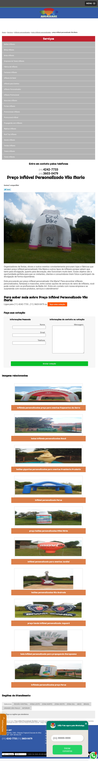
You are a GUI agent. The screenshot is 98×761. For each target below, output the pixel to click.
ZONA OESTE (60, 704)
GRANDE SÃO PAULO (12, 708)
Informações (3, 724)
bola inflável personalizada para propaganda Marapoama (48, 654)
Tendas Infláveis (10, 146)
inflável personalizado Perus (48, 500)
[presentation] (26, 352)
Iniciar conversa (67, 749)
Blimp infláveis (9, 50)
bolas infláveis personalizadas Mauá (48, 438)
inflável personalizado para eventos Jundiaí (48, 562)
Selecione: (8, 704)
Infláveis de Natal (10, 78)
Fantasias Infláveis (10, 72)
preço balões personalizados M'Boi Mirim (48, 531)
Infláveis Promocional (11, 95)
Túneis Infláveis (9, 157)
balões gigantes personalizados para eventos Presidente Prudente (48, 469)
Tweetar (7, 189)
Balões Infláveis (9, 44)
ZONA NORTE (47, 704)
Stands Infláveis (9, 140)
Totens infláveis (9, 151)
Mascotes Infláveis (10, 101)
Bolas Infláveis (9, 55)
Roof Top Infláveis (10, 134)
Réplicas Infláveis (10, 129)
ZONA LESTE (35, 704)
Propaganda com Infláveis (13, 123)
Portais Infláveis (10, 106)
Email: (29, 334)
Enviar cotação (49, 364)
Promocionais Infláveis (12, 112)
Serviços (48, 38)
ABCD (79, 704)
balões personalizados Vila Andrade (48, 592)
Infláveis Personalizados (12, 89)
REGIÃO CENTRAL (21, 704)
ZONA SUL (71, 704)
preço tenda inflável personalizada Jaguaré (49, 623)
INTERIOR (26, 708)
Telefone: (29, 342)
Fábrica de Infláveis (11, 67)
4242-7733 (12, 22)
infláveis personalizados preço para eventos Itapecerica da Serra (48, 408)
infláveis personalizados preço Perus (48, 685)
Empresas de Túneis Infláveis (14, 61)
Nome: (29, 326)
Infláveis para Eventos (12, 84)
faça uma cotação (57, 304)
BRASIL (86, 704)
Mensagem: (68, 338)
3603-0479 (12, 25)
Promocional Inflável (11, 117)
